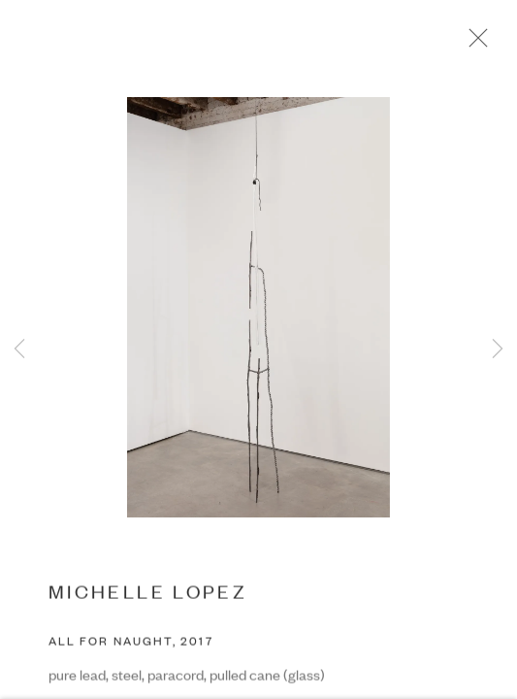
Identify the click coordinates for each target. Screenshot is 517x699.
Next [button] (497, 349)
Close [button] (478, 43)
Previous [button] (19, 349)
